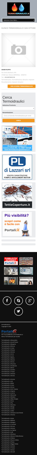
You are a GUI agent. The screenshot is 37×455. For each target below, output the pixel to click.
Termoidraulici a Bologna (8, 422)
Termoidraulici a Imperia (8, 391)
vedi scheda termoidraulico (21, 86)
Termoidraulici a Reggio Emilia (9, 444)
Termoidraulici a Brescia (8, 346)
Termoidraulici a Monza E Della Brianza (12, 436)
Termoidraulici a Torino (7, 409)
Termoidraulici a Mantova (8, 434)
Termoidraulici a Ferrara (8, 426)
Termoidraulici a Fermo (7, 387)
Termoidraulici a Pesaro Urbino (10, 440)
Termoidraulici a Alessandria (9, 340)
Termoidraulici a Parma (7, 362)
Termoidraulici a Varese (8, 450)
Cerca (18, 120)
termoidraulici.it (5, 324)
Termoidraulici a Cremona (8, 424)
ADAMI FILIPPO (6, 69)
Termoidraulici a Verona (8, 375)
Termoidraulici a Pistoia (7, 442)
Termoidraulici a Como (7, 385)
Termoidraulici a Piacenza (8, 364)
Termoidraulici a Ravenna (8, 405)
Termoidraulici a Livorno (8, 393)
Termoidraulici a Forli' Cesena (9, 389)
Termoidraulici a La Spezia (8, 430)
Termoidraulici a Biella (7, 383)
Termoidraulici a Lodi (7, 432)
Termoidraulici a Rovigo (7, 407)
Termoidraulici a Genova (8, 428)
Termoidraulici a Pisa (7, 403)
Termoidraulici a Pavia (7, 401)
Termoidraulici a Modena (8, 397)
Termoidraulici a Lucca (7, 356)
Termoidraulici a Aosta (7, 418)
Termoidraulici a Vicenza (8, 415)
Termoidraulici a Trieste (8, 372)
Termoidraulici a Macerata (8, 395)
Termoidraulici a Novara (8, 360)
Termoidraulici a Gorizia (8, 352)
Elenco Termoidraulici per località (10, 336)
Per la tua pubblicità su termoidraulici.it (12, 334)
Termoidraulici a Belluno (8, 420)
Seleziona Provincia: (9, 105)
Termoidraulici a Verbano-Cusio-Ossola (12, 413)
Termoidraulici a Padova (8, 438)
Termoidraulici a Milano (8, 358)
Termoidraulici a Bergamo (8, 344)
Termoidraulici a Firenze (8, 350)
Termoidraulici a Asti (7, 381)
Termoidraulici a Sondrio (8, 370)
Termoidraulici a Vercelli (8, 452)
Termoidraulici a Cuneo (7, 348)
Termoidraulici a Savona (8, 446)
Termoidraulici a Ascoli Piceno (9, 342)
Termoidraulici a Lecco (7, 354)
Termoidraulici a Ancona (8, 379)
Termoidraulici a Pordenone (9, 366)
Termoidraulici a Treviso (8, 448)
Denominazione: (7, 112)
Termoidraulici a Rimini (7, 368)
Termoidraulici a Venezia (8, 373)
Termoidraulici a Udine (7, 411)
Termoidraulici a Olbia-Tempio (9, 399)
